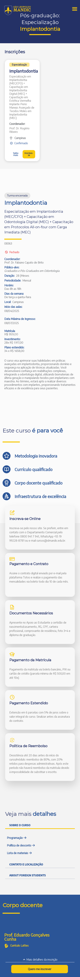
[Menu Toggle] (74, 9)
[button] (19, 65)
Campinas (20, 138)
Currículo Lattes (19, 945)
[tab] (40, 825)
